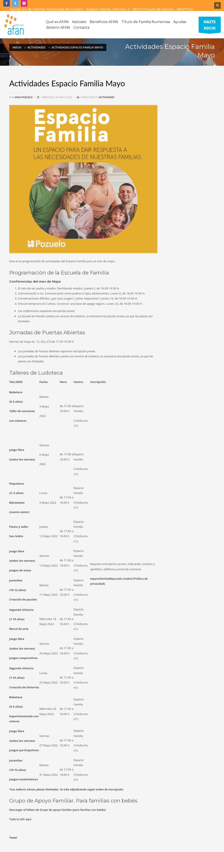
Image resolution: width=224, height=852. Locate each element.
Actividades (106, 97)
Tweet (13, 838)
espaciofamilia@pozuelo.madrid (111, 579)
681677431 (185, 9)
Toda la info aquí (20, 819)
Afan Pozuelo (24, 97)
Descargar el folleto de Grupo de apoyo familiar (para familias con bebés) (57, 810)
